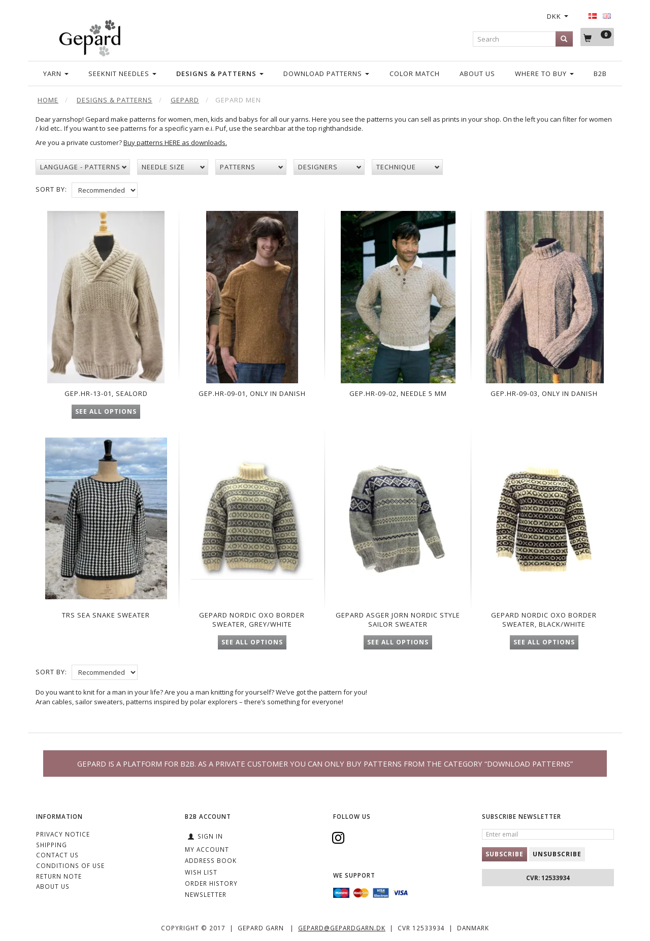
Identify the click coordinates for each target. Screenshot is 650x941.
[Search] (564, 39)
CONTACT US (57, 855)
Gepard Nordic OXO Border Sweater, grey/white (252, 624)
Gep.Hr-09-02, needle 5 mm (398, 391)
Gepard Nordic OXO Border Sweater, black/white (544, 624)
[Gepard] (89, 36)
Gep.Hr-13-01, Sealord (106, 391)
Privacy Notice (63, 834)
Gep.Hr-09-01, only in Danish (252, 391)
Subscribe (504, 854)
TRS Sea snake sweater (106, 619)
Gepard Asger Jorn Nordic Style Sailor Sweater (398, 624)
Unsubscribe (557, 854)
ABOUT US (53, 886)
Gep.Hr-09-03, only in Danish (544, 391)
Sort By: (51, 189)
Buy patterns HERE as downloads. (175, 142)
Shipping (51, 845)
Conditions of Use (70, 865)
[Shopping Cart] (597, 37)
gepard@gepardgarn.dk (341, 928)
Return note (59, 876)
